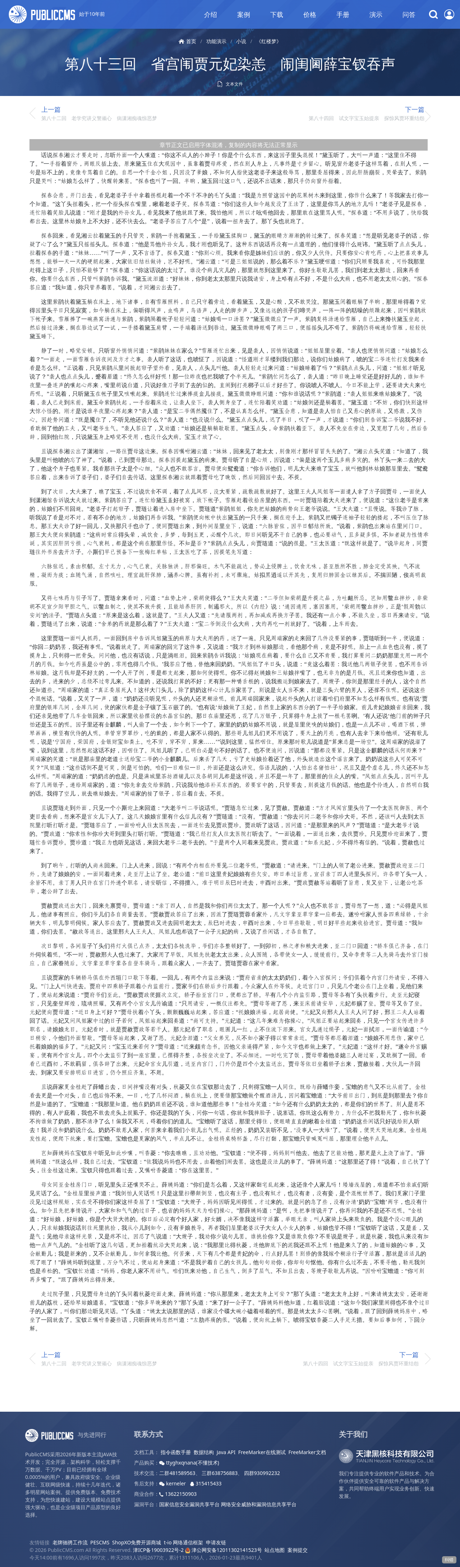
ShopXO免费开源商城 (136, 1542)
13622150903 (178, 1493)
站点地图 (274, 1550)
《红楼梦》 (268, 41)
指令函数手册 (176, 1452)
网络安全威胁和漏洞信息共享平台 (258, 1504)
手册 (342, 14)
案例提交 (298, 1550)
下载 (276, 14)
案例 (243, 14)
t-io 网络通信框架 (183, 1542)
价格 (309, 14)
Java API (226, 1452)
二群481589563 (177, 1473)
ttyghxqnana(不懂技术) (189, 1462)
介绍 (210, 14)
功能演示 (216, 41)
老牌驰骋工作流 (70, 1542)
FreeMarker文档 (307, 1452)
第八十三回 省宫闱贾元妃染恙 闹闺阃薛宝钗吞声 (230, 63)
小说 (241, 41)
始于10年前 (57, 14)
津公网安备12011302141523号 (223, 1550)
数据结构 (204, 1452)
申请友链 (216, 1542)
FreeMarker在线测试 (262, 1452)
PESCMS (99, 1542)
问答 (408, 14)
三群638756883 (220, 1473)
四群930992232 (262, 1473)
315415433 (206, 1483)
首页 (187, 41)
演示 (375, 14)
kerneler (173, 1483)
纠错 (449, 1560)
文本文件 (230, 84)
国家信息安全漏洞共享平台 (189, 1504)
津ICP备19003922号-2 (158, 1550)
